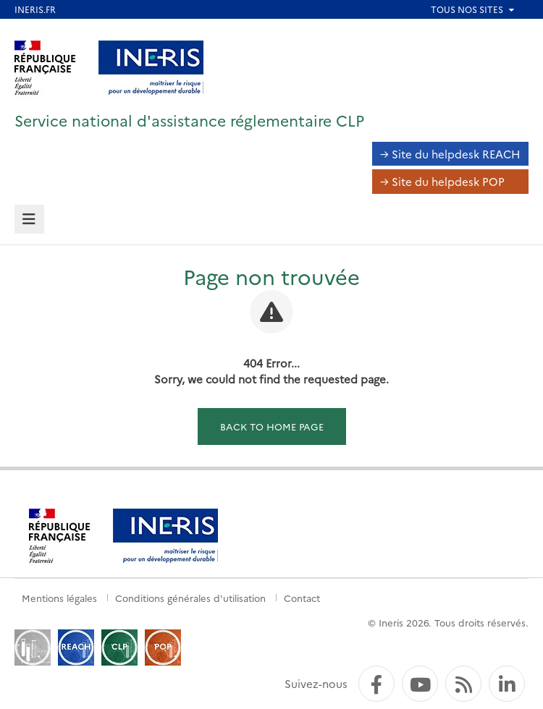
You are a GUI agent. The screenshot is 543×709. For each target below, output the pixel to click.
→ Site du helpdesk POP (442, 181)
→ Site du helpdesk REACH (450, 153)
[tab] (29, 219)
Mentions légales (59, 597)
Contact (302, 597)
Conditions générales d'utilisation (190, 597)
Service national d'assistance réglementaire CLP (189, 119)
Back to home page (272, 426)
